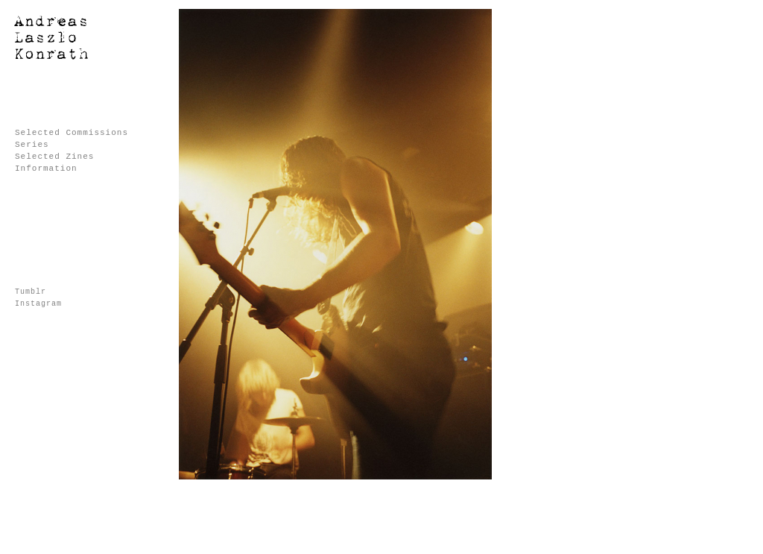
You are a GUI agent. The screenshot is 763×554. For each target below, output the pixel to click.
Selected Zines (54, 156)
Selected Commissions (71, 132)
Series (32, 144)
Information (46, 168)
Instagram (38, 304)
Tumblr (30, 292)
